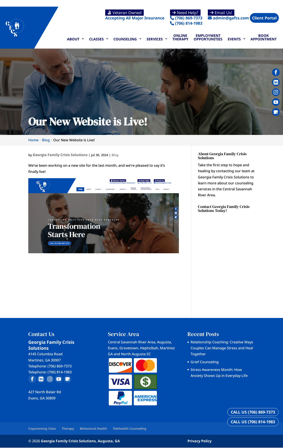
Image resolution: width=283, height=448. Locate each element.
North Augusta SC (136, 354)
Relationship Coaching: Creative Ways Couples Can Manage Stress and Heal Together (222, 348)
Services (155, 39)
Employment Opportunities (208, 37)
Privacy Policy (199, 441)
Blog (115, 155)
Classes (96, 39)
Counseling (125, 39)
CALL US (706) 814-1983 (253, 421)
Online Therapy (180, 37)
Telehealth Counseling (129, 428)
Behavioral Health (93, 428)
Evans (113, 348)
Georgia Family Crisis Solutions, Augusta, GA (80, 441)
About (73, 39)
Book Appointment (263, 37)
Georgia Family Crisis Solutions (60, 154)
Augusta (164, 342)
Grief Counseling (205, 361)
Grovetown (128, 348)
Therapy (68, 428)
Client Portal (264, 18)
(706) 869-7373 (186, 15)
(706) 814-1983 (186, 23)
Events (234, 39)
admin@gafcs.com (228, 15)
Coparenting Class (42, 428)
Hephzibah (149, 348)
